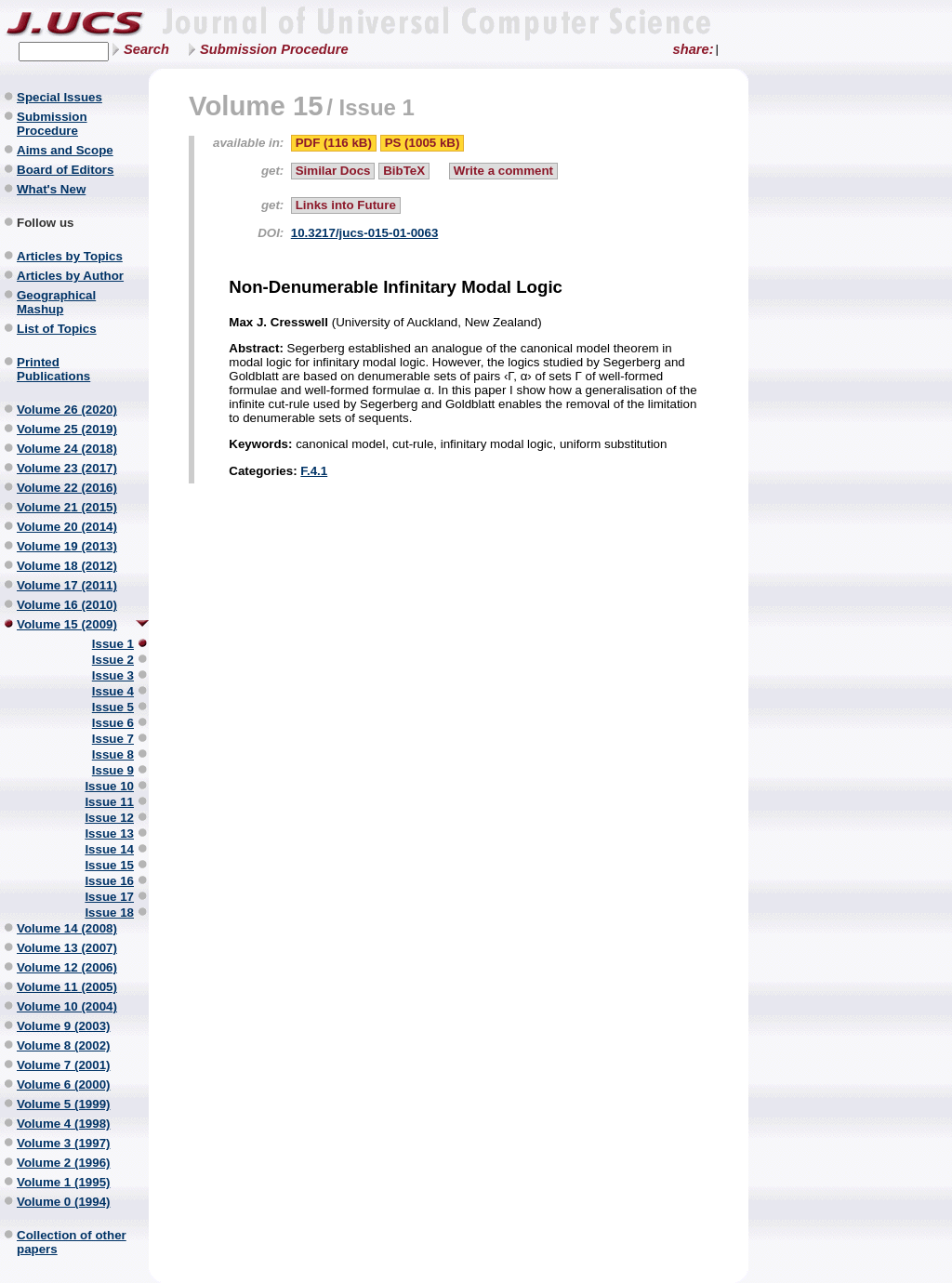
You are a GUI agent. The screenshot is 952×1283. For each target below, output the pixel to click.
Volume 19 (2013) (67, 546)
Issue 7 (113, 739)
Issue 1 (113, 644)
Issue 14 (109, 849)
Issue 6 (113, 723)
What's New (51, 189)
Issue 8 (113, 754)
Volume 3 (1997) (64, 1143)
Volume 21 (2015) (67, 507)
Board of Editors (65, 170)
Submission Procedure (274, 49)
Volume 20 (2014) (67, 527)
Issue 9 (113, 770)
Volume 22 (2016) (67, 488)
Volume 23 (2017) (67, 468)
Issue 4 (113, 691)
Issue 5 (113, 707)
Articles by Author (70, 276)
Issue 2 (113, 660)
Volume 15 (256, 105)
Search (146, 49)
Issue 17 (109, 897)
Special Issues (59, 97)
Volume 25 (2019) (67, 429)
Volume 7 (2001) (64, 1065)
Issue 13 (109, 833)
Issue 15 (109, 865)
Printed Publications (53, 369)
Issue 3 (113, 675)
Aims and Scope (65, 150)
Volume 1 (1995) (64, 1182)
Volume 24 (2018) (67, 449)
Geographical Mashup (56, 302)
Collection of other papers (71, 1242)
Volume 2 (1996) (64, 1163)
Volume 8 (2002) (64, 1045)
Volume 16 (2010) (67, 605)
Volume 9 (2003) (64, 1026)
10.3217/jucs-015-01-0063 (365, 233)
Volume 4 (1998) (64, 1124)
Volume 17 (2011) (67, 585)
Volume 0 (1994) (64, 1202)
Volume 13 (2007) (67, 948)
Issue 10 (109, 786)
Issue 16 (109, 881)
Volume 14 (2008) (67, 928)
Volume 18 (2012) (67, 566)
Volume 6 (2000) (64, 1084)
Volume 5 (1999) (64, 1104)
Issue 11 (109, 802)
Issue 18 (109, 912)
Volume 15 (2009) (67, 624)
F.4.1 (313, 471)
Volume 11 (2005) (67, 987)
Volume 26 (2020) (67, 410)
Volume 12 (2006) (67, 967)
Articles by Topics (70, 256)
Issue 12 (109, 818)
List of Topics (57, 329)
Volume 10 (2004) (67, 1006)
